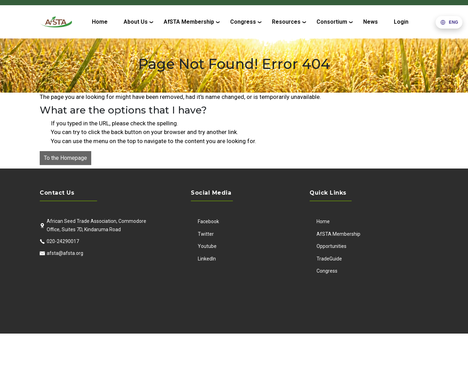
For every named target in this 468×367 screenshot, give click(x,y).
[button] (449, 22)
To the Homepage (65, 158)
